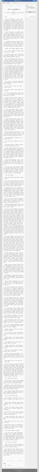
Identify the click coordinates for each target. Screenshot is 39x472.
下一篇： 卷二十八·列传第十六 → (19, 460)
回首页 (34, 16)
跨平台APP (27, 8)
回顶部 (30, 16)
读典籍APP (15, 12)
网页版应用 (13, 13)
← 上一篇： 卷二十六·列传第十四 (8, 460)
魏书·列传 (9, 465)
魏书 (6, 465)
